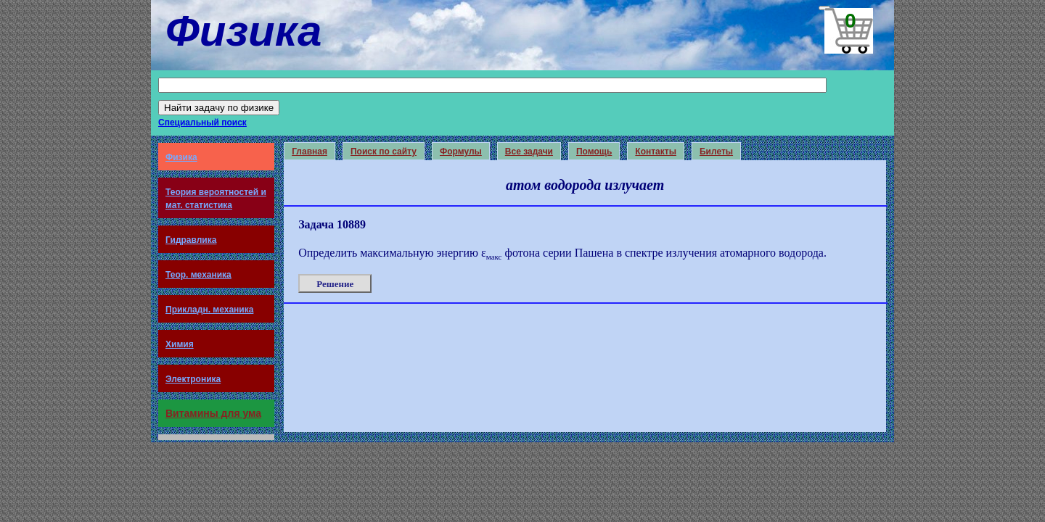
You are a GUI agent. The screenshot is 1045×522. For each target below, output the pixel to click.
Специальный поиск (202, 122)
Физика (181, 157)
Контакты (655, 151)
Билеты (716, 151)
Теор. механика (198, 275)
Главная (309, 151)
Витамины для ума (213, 413)
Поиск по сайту (384, 151)
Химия (179, 344)
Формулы (461, 151)
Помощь (594, 151)
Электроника (193, 379)
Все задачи (529, 151)
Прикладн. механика (209, 309)
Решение (334, 283)
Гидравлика (190, 240)
